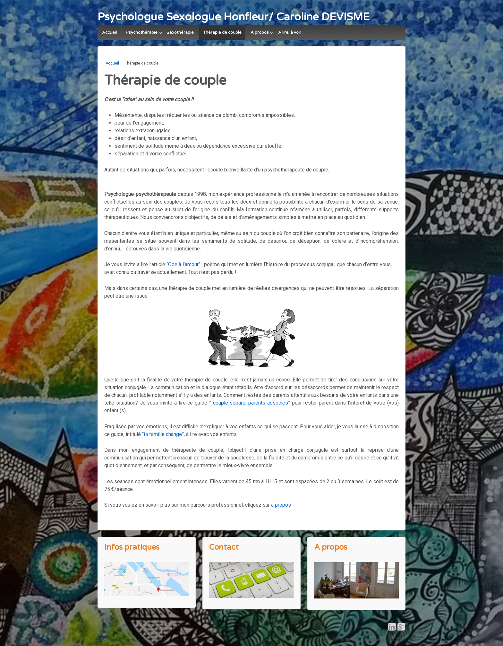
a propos (281, 505)
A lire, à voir (289, 32)
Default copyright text (127, 640)
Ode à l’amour (183, 264)
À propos (260, 32)
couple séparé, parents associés (250, 403)
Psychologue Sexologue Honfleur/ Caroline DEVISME (234, 17)
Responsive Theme (327, 640)
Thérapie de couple (222, 32)
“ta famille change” (163, 434)
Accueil (109, 32)
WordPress (396, 640)
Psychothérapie (142, 32)
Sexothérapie (180, 32)
